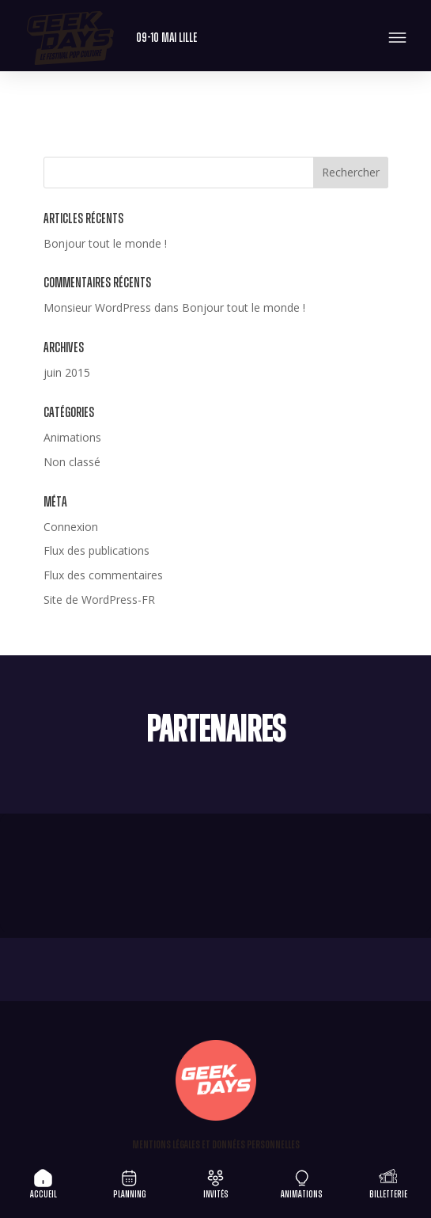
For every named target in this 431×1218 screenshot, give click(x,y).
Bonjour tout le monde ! (105, 243)
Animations (72, 437)
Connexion (70, 526)
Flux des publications (96, 550)
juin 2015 (66, 372)
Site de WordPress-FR (99, 599)
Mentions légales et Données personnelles (216, 1145)
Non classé (71, 461)
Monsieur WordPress (97, 307)
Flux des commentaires (103, 574)
